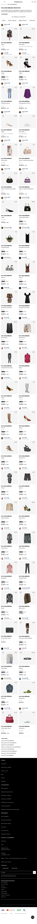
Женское (3, 4)
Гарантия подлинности (7, 792)
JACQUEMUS (3, 887)
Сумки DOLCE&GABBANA (7, 740)
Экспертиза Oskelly (6, 820)
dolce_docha (25, 197)
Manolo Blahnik (4, 893)
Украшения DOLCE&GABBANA (9, 751)
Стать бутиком (4, 830)
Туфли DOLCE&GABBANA (7, 744)
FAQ (2, 844)
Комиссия (3, 827)
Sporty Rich (3, 896)
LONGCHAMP (4, 891)
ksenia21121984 (7, 678)
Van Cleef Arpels (4, 884)
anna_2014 (24, 618)
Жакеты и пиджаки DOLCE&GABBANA (11, 747)
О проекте (3, 763)
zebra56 (23, 257)
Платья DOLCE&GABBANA (7, 749)
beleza (23, 648)
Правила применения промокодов (10, 809)
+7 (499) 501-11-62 (5, 854)
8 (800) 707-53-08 (5, 849)
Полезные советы (5, 806)
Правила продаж (4, 913)
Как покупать (4, 788)
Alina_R (5, 317)
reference (6, 24)
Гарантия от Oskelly (6, 767)
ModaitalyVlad (25, 588)
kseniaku (6, 377)
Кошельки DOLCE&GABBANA (8, 753)
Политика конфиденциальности (21, 913)
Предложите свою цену (7, 802)
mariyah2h (24, 678)
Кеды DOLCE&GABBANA (7, 755)
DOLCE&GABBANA (6, 42)
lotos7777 (6, 708)
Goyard (2, 885)
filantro (5, 648)
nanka (5, 52)
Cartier (2, 889)
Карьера (3, 781)
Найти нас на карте (6, 861)
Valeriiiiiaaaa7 (7, 257)
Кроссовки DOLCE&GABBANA (8, 742)
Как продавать (5, 816)
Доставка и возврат (6, 799)
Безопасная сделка (6, 795)
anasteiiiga (6, 618)
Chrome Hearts (4, 882)
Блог (2, 774)
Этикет (3, 777)
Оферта (11, 913)
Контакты (3, 841)
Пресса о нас (4, 770)
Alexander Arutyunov (5, 895)
